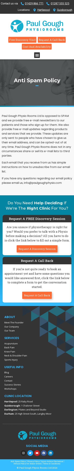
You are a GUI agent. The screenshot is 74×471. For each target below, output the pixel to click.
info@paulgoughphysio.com (43, 183)
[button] (37, 55)
